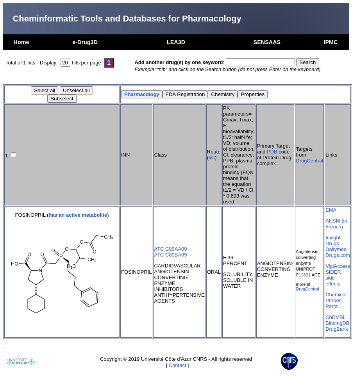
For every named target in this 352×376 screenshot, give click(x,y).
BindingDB (337, 323)
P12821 (303, 275)
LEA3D (176, 42)
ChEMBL (335, 317)
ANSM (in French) (336, 224)
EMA (330, 210)
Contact (177, 365)
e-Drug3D (85, 42)
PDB (272, 152)
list (212, 157)
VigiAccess (337, 266)
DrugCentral (309, 161)
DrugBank (336, 329)
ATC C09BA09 (170, 255)
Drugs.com (337, 255)
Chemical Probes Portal (336, 300)
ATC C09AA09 (170, 249)
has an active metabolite (77, 215)
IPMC (330, 42)
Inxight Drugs (332, 240)
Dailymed (336, 249)
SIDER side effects (333, 278)
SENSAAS (267, 42)
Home (21, 42)
